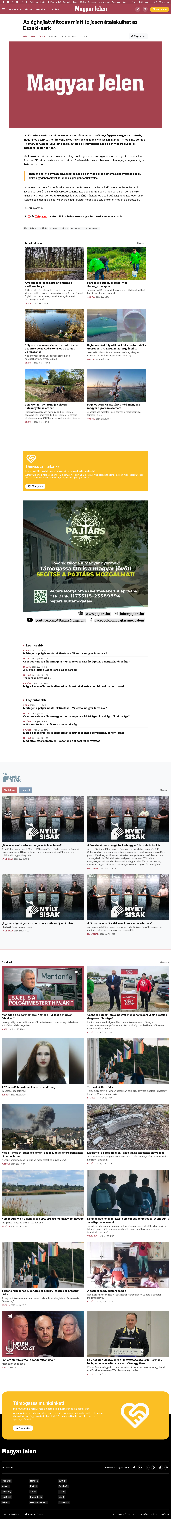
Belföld (43, 2)
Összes (141, 243)
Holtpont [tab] (25, 790)
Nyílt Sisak (54, 9)
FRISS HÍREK (15, 9)
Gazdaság (92, 2)
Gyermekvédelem (70, 2)
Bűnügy (83, 2)
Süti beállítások (162, 1514)
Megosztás (138, 36)
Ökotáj (125, 2)
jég (25, 228)
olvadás (53, 228)
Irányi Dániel (29, 36)
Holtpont (34, 1481)
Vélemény (34, 2)
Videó (58, 2)
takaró (33, 228)
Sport (107, 2)
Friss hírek (6, 1481)
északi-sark (77, 228)
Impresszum (7, 1467)
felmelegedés (92, 228)
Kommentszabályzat (121, 1514)
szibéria (64, 228)
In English (134, 2)
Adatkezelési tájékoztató (143, 1514)
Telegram (41, 216)
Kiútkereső (143, 2)
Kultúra (101, 2)
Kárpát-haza (36, 1497)
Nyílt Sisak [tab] (9, 790)
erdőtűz (43, 228)
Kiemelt (28, 9)
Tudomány (116, 2)
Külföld (51, 2)
